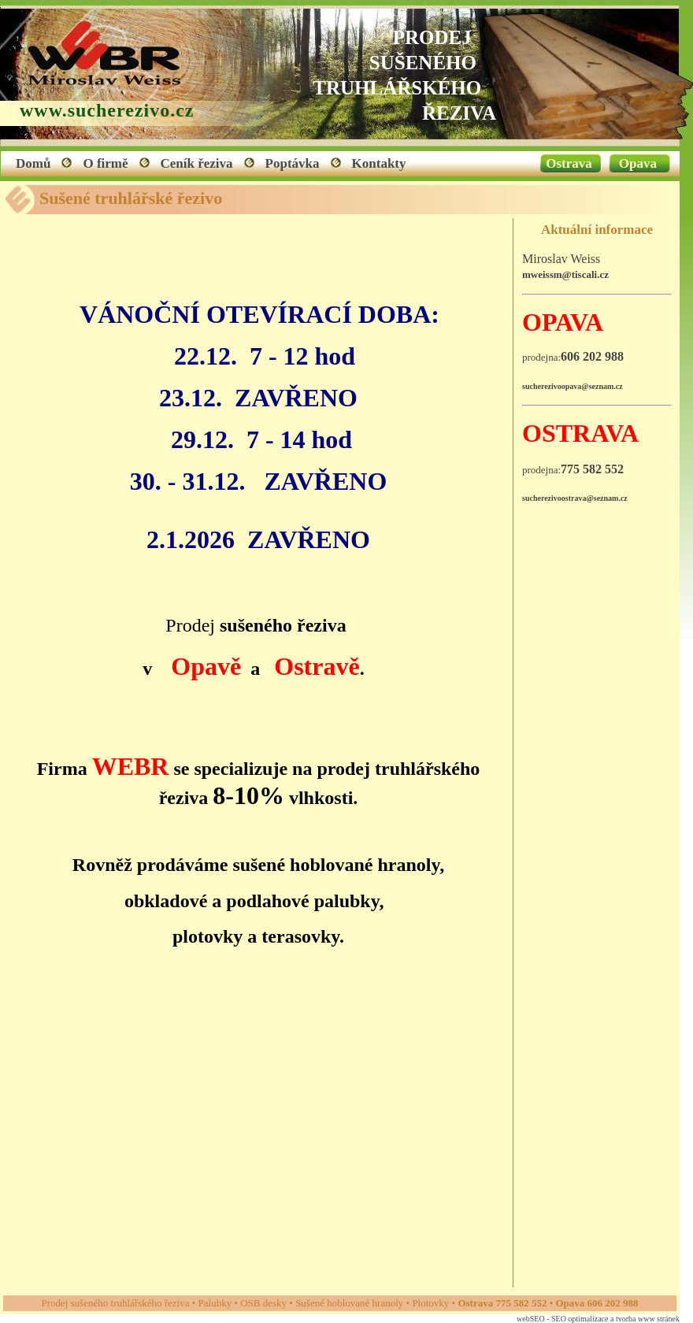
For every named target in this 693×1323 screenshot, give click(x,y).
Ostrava (569, 163)
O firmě (105, 163)
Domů (33, 163)
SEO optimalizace (579, 1318)
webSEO (531, 1318)
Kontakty (379, 163)
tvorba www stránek (648, 1318)
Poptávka (292, 163)
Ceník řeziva (197, 163)
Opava (638, 163)
